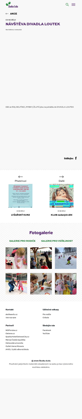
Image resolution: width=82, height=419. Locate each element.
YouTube (46, 333)
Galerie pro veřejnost (57, 240)
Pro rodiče (47, 314)
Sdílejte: (70, 158)
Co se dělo (11, 20)
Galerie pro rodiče (22, 240)
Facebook (47, 330)
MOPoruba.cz (11, 330)
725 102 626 (11, 317)
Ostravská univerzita (14, 343)
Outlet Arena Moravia (15, 346)
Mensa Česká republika (15, 339)
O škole (46, 317)
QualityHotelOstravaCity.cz (17, 336)
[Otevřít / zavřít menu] (73, 5)
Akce (11, 13)
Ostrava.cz (10, 333)
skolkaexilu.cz (11, 314)
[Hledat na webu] (67, 5)
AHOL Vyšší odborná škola (17, 349)
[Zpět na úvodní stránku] (12, 4)
